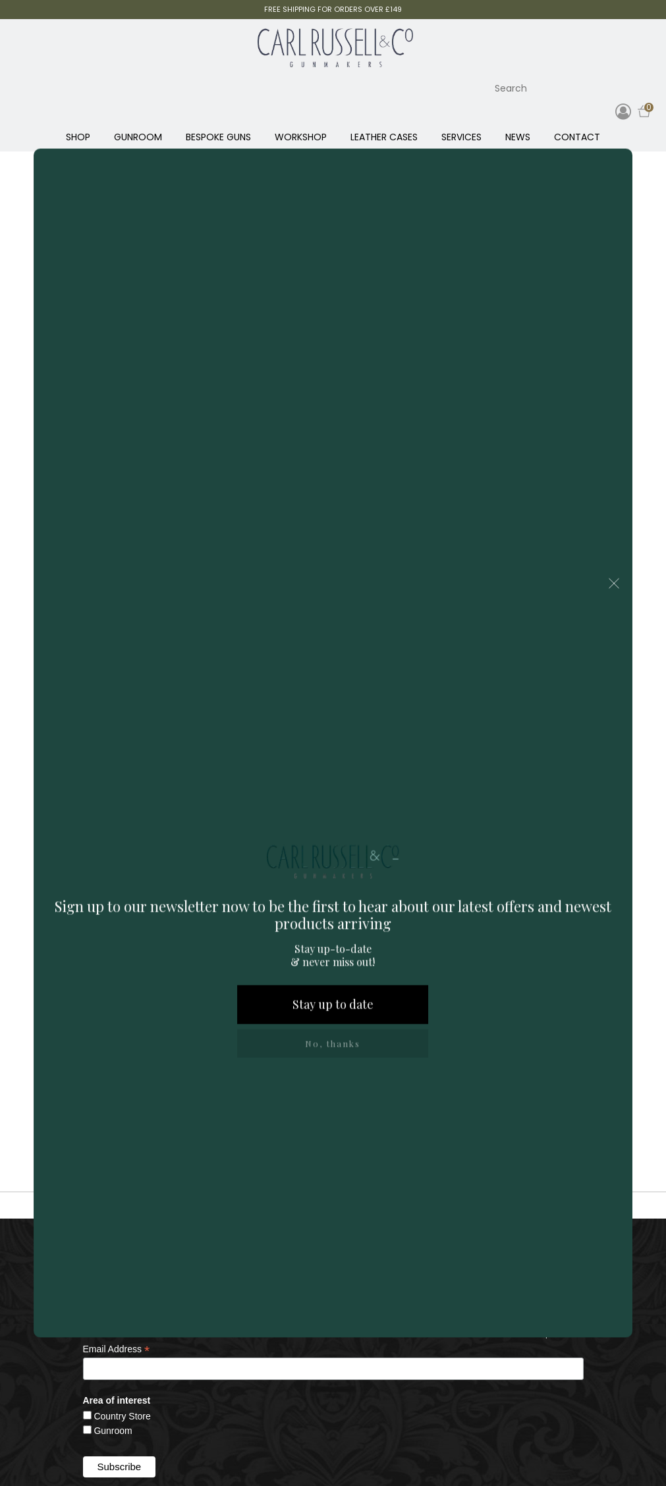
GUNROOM (138, 137)
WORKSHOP (301, 137)
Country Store (122, 1416)
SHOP (78, 137)
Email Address (116, 1349)
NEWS (517, 137)
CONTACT (577, 137)
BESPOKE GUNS (218, 137)
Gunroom (113, 1430)
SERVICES (461, 137)
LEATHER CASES (384, 137)
